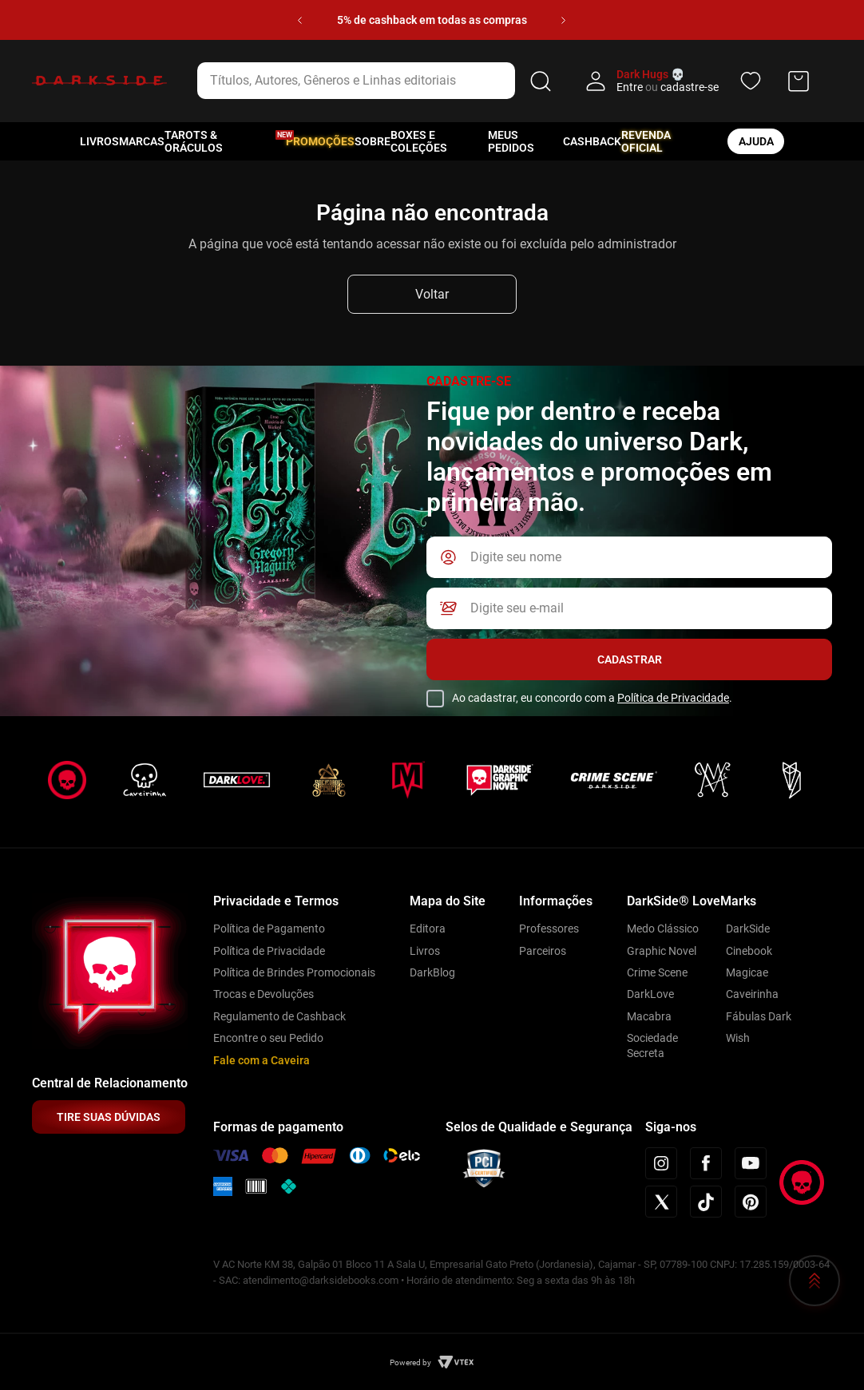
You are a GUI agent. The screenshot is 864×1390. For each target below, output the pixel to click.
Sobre (372, 141)
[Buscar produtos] (541, 80)
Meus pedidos (511, 141)
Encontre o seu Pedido (268, 1038)
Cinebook (749, 950)
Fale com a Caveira (261, 1060)
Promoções (320, 141)
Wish (738, 1038)
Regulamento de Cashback (279, 1016)
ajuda (756, 141)
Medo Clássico (663, 928)
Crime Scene (657, 972)
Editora (428, 928)
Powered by (410, 1362)
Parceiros (542, 950)
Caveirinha (752, 994)
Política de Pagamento (269, 928)
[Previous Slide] (300, 20)
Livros (99, 141)
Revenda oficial (646, 141)
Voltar (432, 294)
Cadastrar (629, 659)
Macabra (649, 1016)
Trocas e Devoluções (263, 994)
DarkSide (748, 928)
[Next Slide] (563, 20)
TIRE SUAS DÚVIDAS (109, 1117)
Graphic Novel (661, 950)
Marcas (141, 141)
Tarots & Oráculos (193, 141)
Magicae (747, 972)
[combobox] (377, 80)
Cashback (592, 141)
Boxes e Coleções (418, 141)
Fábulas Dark (758, 1016)
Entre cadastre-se (667, 87)
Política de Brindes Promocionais (294, 972)
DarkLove (650, 994)
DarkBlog (432, 972)
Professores (549, 928)
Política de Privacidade (673, 697)
